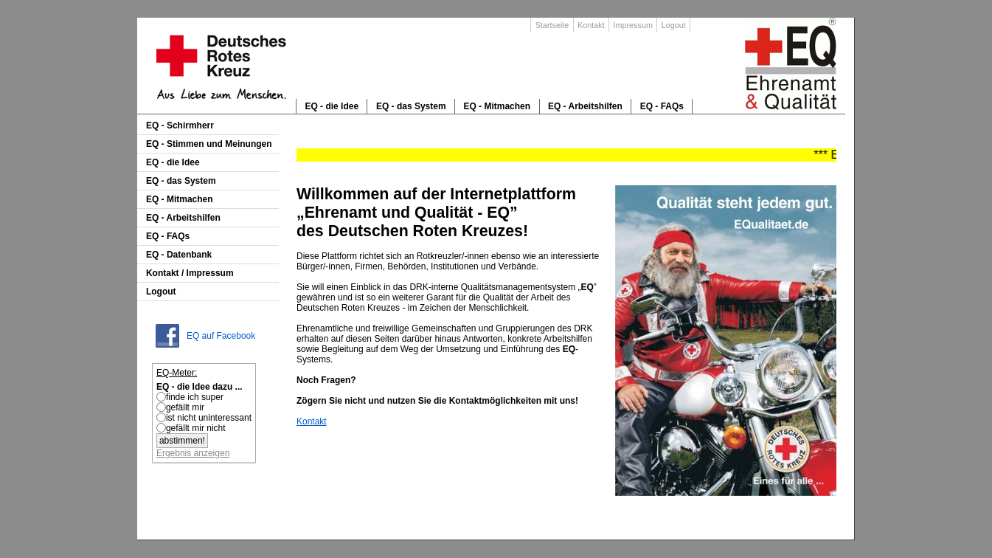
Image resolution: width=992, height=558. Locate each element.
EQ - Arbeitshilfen (585, 106)
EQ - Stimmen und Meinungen (209, 144)
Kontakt (591, 25)
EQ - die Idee (331, 106)
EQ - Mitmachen (496, 106)
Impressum (632, 25)
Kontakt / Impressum (190, 273)
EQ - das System (411, 106)
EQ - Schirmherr (180, 125)
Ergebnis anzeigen (192, 453)
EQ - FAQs (662, 106)
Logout (674, 25)
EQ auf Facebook (221, 336)
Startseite (552, 25)
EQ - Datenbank (179, 254)
